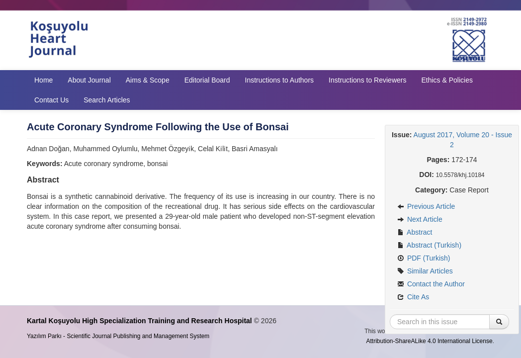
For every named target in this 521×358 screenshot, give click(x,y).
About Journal (89, 80)
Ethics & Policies (446, 80)
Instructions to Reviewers (367, 80)
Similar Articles (425, 271)
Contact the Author (431, 284)
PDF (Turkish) (423, 258)
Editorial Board (207, 80)
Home (43, 80)
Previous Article (426, 206)
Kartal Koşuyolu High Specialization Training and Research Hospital (139, 321)
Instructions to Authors (279, 80)
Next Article (419, 219)
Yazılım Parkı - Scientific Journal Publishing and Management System (118, 336)
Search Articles (107, 100)
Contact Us (51, 100)
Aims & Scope (148, 80)
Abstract (414, 232)
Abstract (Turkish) (429, 245)
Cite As (413, 297)
